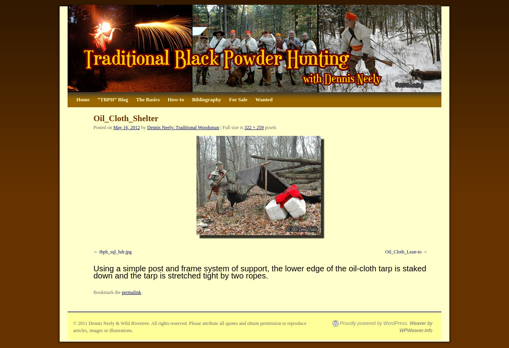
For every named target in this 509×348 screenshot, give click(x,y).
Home (82, 99)
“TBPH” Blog (112, 99)
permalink (131, 292)
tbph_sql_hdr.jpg (115, 252)
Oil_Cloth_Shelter (125, 118)
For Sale (238, 99)
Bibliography (206, 99)
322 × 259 (254, 127)
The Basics (148, 99)
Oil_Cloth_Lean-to (403, 252)
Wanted (263, 99)
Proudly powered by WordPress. (374, 323)
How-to (176, 99)
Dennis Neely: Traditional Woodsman (183, 127)
